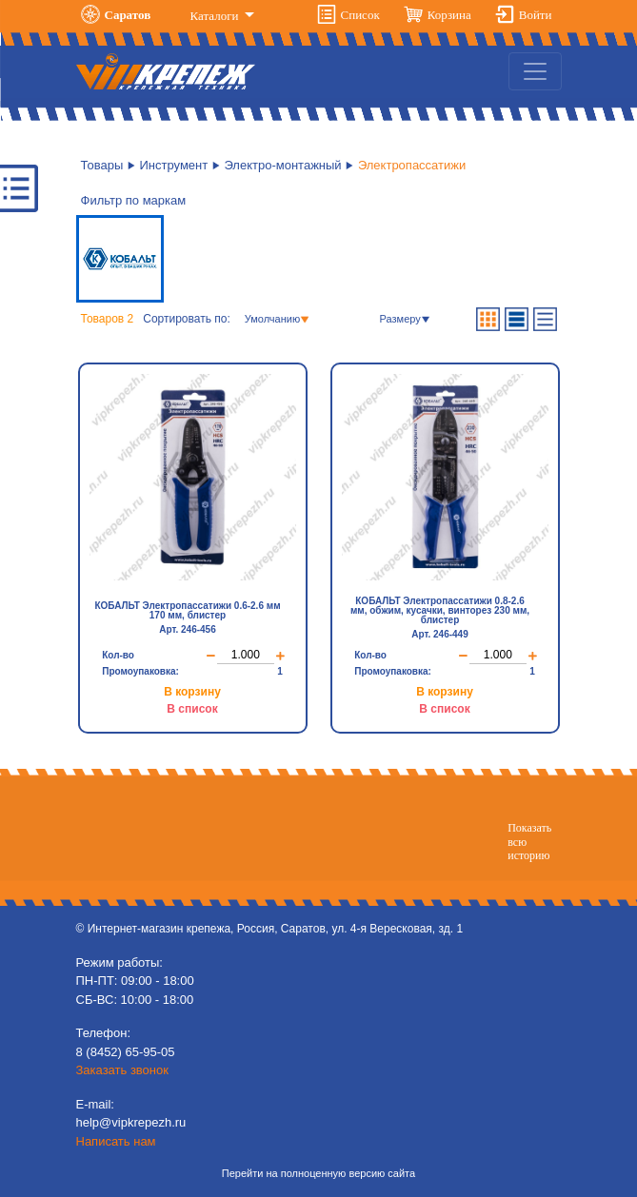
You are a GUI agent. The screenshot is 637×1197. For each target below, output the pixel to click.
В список (192, 709)
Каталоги (216, 16)
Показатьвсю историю (529, 841)
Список (360, 15)
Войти (535, 15)
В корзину (192, 691)
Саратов (128, 15)
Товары (102, 165)
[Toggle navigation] (535, 71)
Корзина (449, 15)
